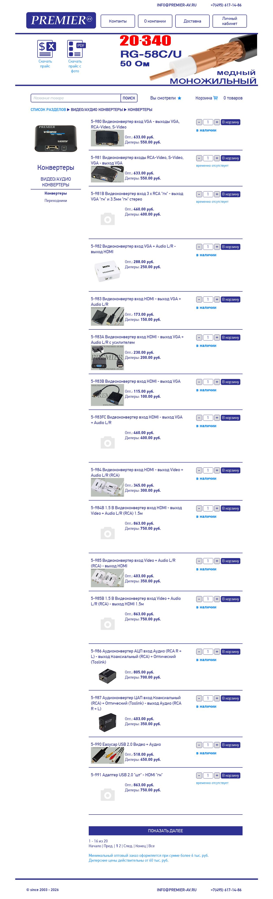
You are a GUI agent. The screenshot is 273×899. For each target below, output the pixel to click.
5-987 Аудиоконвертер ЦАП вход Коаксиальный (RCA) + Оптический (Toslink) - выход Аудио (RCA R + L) (136, 703)
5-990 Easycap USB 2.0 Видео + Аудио (126, 744)
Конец (141, 846)
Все (152, 846)
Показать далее (165, 831)
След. (128, 846)
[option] (188, 59)
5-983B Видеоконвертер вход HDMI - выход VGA (136, 381)
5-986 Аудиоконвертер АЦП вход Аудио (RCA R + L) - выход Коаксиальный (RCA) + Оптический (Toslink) (136, 656)
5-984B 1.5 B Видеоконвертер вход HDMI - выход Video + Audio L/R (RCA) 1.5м (136, 510)
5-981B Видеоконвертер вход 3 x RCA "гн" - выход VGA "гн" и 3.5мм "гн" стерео (137, 196)
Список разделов (48, 109)
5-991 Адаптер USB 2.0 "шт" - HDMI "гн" (127, 775)
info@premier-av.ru (176, 5)
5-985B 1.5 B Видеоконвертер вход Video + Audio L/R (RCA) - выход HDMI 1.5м (136, 601)
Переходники (56, 200)
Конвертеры (56, 193)
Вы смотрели (163, 98)
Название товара (49, 98)
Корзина (219, 98)
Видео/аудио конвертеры (97, 109)
